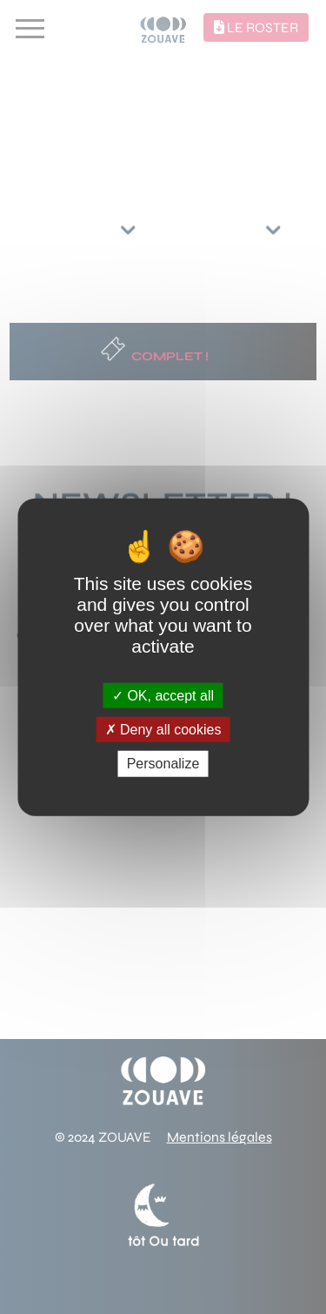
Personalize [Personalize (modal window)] (163, 763)
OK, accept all (163, 695)
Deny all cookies (163, 729)
